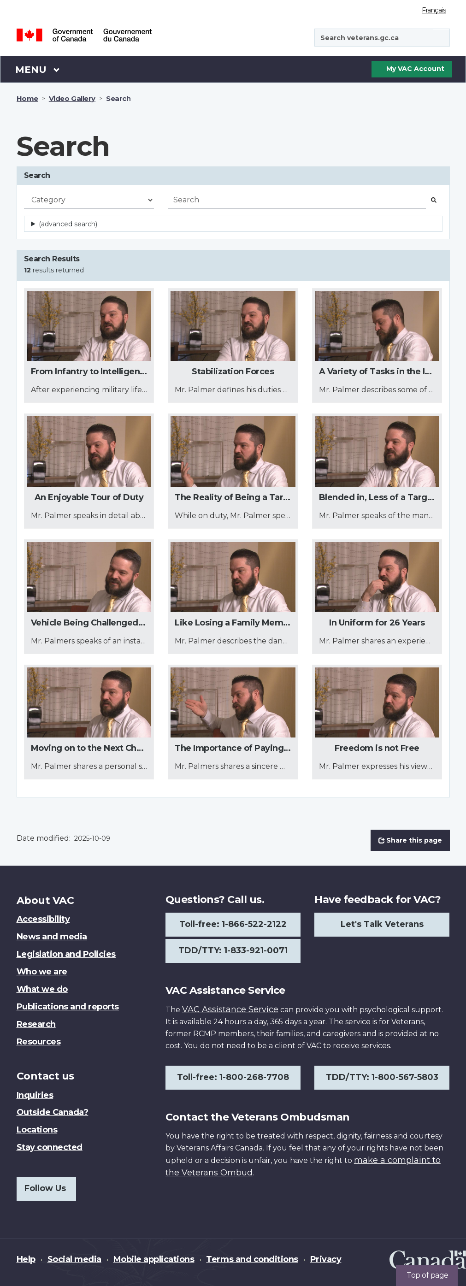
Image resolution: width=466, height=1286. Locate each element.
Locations (37, 1130)
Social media (74, 1259)
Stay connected (50, 1147)
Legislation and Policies (66, 954)
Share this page (410, 840)
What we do (42, 989)
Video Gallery (72, 98)
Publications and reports (68, 1007)
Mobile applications (154, 1259)
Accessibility (43, 919)
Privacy (326, 1259)
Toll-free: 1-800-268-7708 (233, 1077)
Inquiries (35, 1095)
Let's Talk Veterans (382, 924)
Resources (39, 1042)
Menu (37, 69)
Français (434, 10)
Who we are (42, 972)
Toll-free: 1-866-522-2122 (233, 924)
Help (26, 1259)
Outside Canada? (52, 1112)
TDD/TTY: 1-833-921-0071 (233, 950)
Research (36, 1024)
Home (27, 98)
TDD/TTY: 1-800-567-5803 (382, 1077)
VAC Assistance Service (230, 1009)
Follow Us (45, 1188)
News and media (52, 937)
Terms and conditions (252, 1259)
